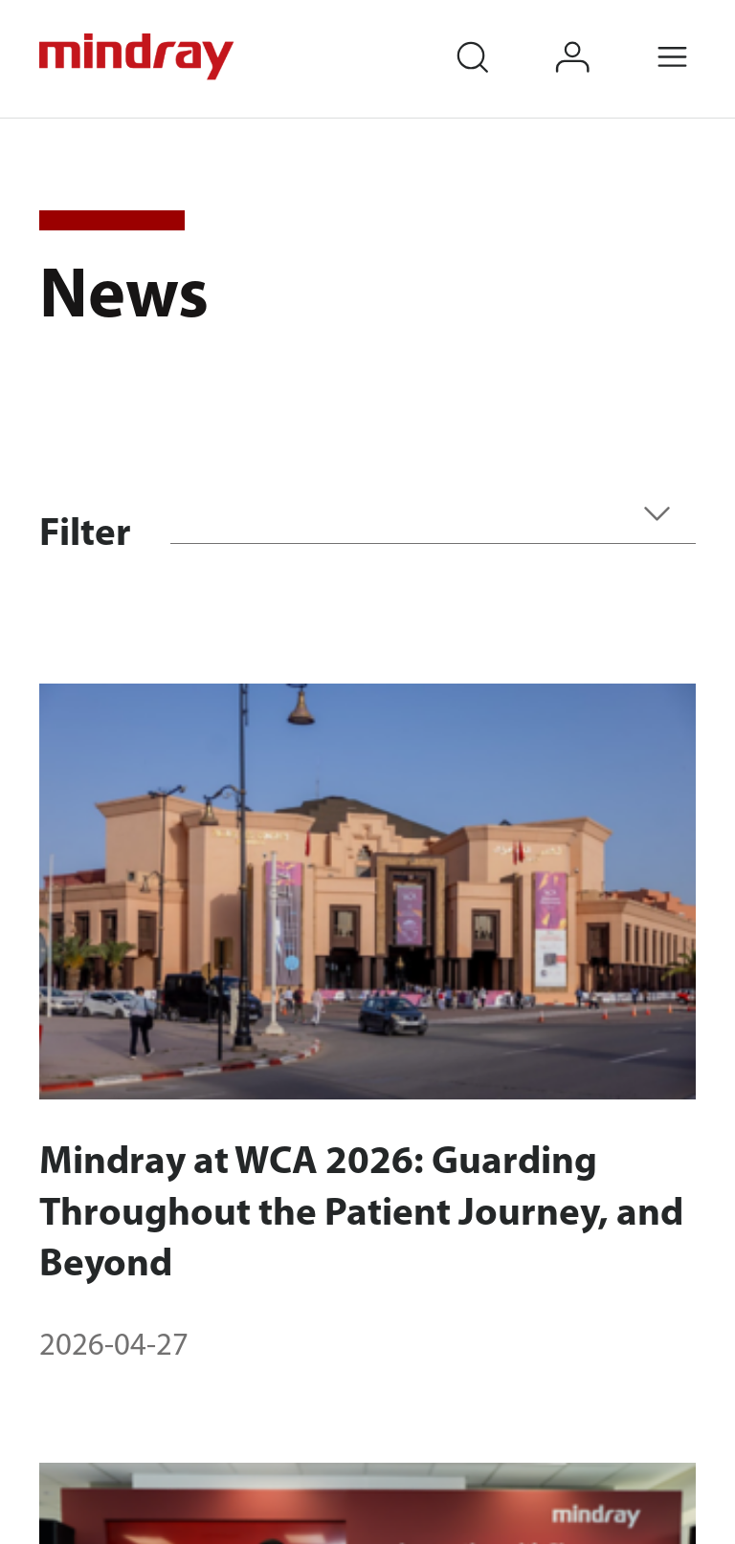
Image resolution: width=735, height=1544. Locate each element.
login (593, 37)
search (494, 37)
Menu (694, 37)
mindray (138, 56)
